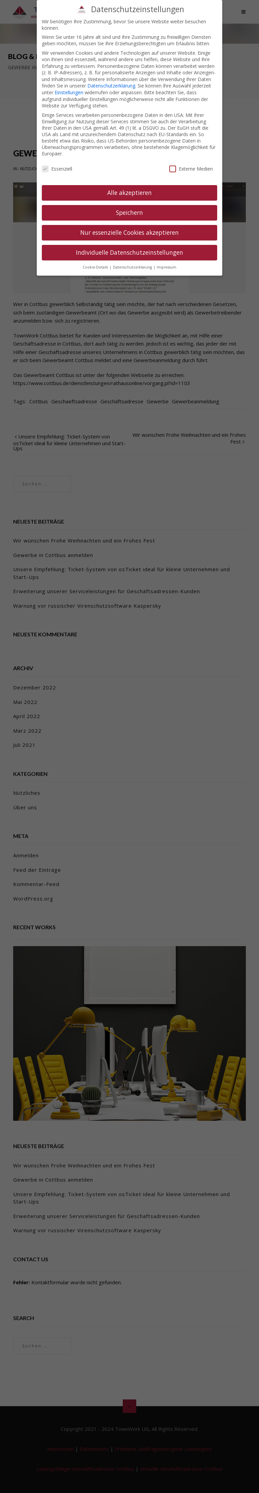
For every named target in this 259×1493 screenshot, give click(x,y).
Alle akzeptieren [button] (129, 184)
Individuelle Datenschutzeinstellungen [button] (129, 244)
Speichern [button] (129, 204)
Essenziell (57, 161)
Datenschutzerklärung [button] (133, 259)
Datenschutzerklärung (111, 78)
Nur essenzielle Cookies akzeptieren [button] (129, 224)
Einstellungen (69, 84)
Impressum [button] (166, 259)
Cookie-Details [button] (96, 259)
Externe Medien (191, 161)
